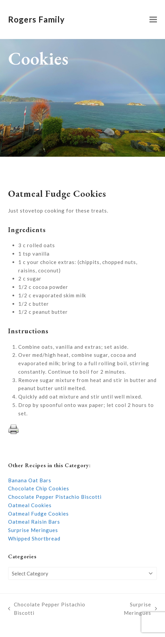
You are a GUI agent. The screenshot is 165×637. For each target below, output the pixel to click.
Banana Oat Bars (29, 480)
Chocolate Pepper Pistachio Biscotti (55, 497)
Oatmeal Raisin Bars (34, 522)
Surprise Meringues (33, 530)
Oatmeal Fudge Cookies (38, 514)
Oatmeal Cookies (30, 505)
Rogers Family (36, 19)
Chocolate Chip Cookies (38, 488)
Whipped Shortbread (34, 538)
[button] (153, 20)
